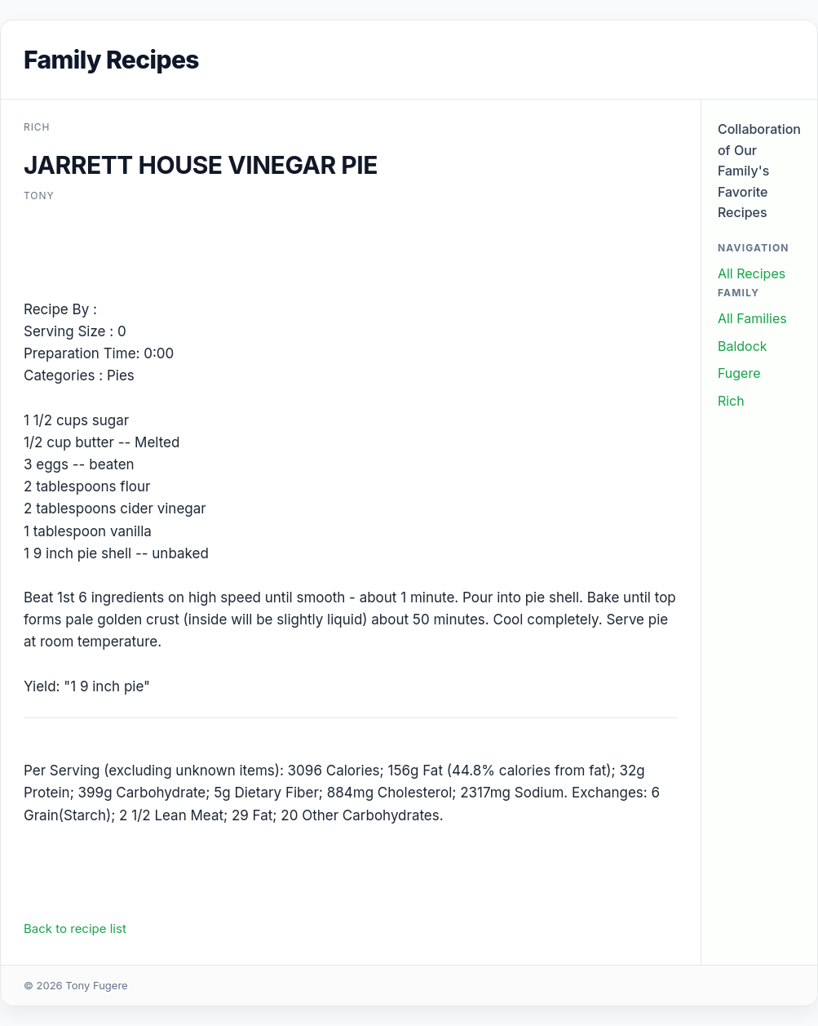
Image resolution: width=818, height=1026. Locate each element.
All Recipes (751, 273)
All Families (752, 318)
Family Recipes (111, 59)
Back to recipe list (75, 928)
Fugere (739, 373)
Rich (731, 401)
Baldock (742, 346)
